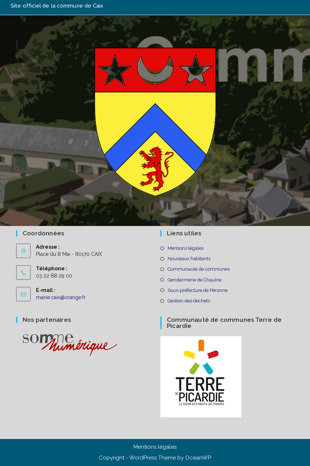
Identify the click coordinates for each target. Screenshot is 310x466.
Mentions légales (186, 248)
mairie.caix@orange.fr (61, 297)
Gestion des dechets (189, 300)
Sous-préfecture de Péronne (198, 290)
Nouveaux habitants (189, 258)
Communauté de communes (199, 269)
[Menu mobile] (155, 221)
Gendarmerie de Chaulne (195, 280)
